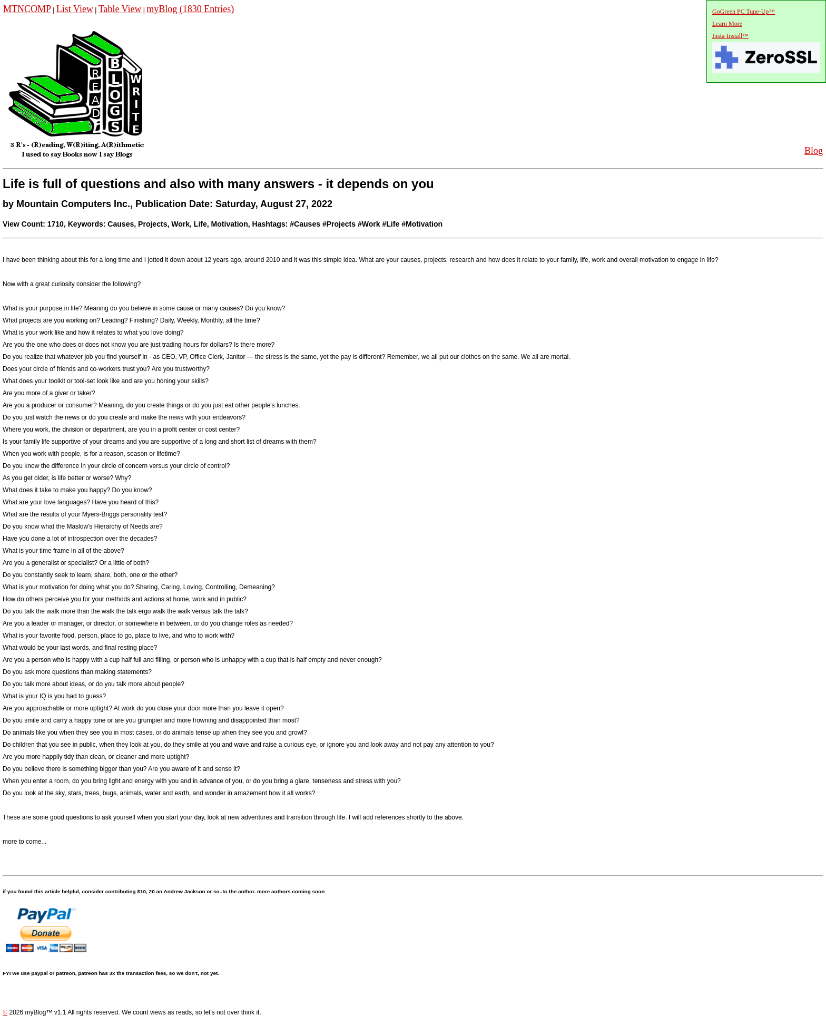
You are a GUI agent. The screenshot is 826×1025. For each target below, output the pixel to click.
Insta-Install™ (730, 36)
